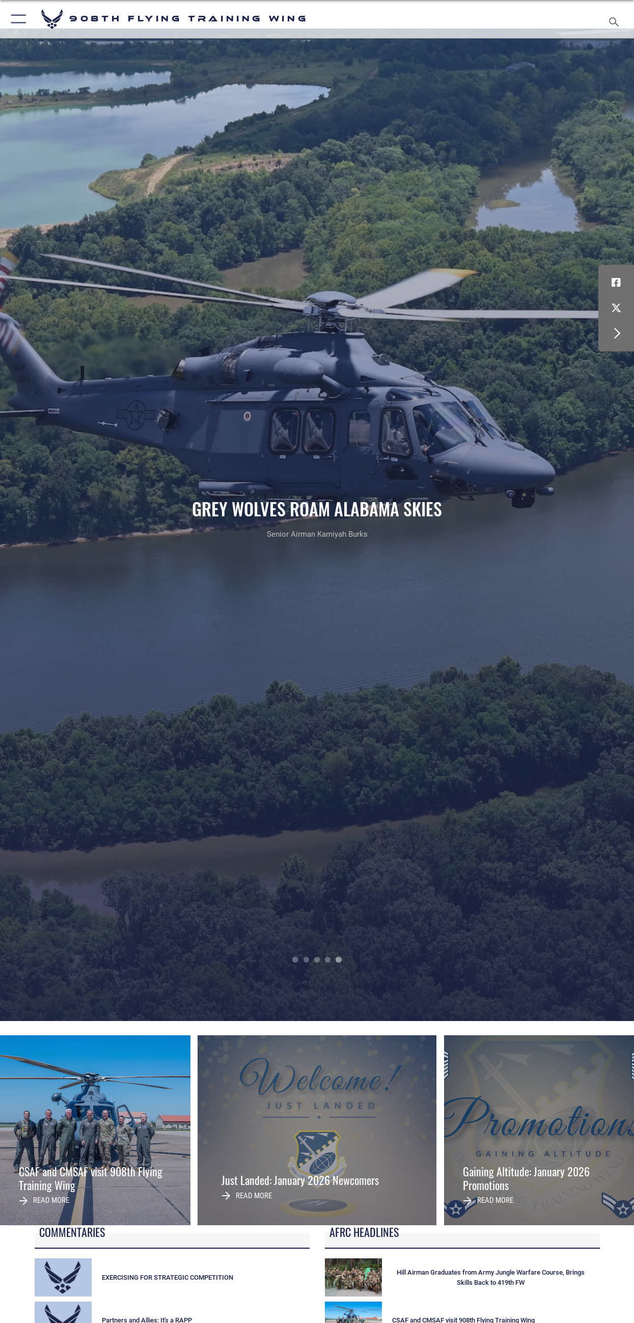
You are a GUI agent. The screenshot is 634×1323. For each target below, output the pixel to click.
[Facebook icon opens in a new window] (616, 282)
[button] (16, 19)
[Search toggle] (616, 18)
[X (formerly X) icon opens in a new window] (616, 308)
